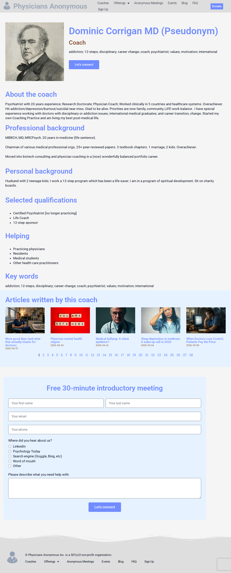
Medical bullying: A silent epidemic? (112, 340)
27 (185, 355)
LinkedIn (19, 446)
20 (140, 355)
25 (172, 355)
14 (104, 355)
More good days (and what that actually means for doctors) (22, 342)
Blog (185, 3)
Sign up (103, 9)
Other (17, 466)
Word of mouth (24, 461)
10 (81, 355)
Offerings (121, 3)
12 (92, 355)
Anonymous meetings (148, 3)
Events (172, 3)
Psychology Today (26, 451)
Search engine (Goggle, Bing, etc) (37, 456)
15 (110, 355)
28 (191, 355)
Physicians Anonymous (50, 6)
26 (178, 355)
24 (165, 355)
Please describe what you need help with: (38, 474)
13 (98, 355)
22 (153, 355)
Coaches (103, 3)
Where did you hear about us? (30, 440)
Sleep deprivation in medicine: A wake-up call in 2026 (160, 340)
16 (116, 355)
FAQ (195, 3)
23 (159, 355)
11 (86, 355)
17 (122, 355)
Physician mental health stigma (66, 340)
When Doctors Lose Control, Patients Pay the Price (205, 340)
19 (134, 355)
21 (146, 355)
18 (128, 355)
